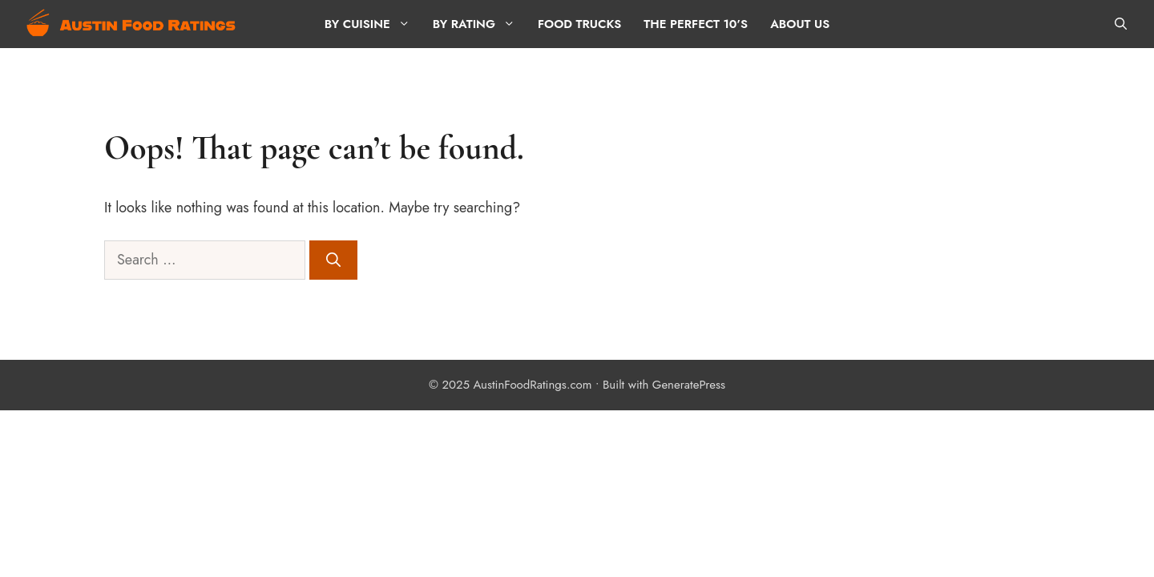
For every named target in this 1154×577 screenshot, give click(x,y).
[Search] (333, 260)
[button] (1121, 24)
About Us (799, 24)
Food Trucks (579, 24)
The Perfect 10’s (696, 24)
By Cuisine (373, 24)
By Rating (480, 24)
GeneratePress (688, 384)
